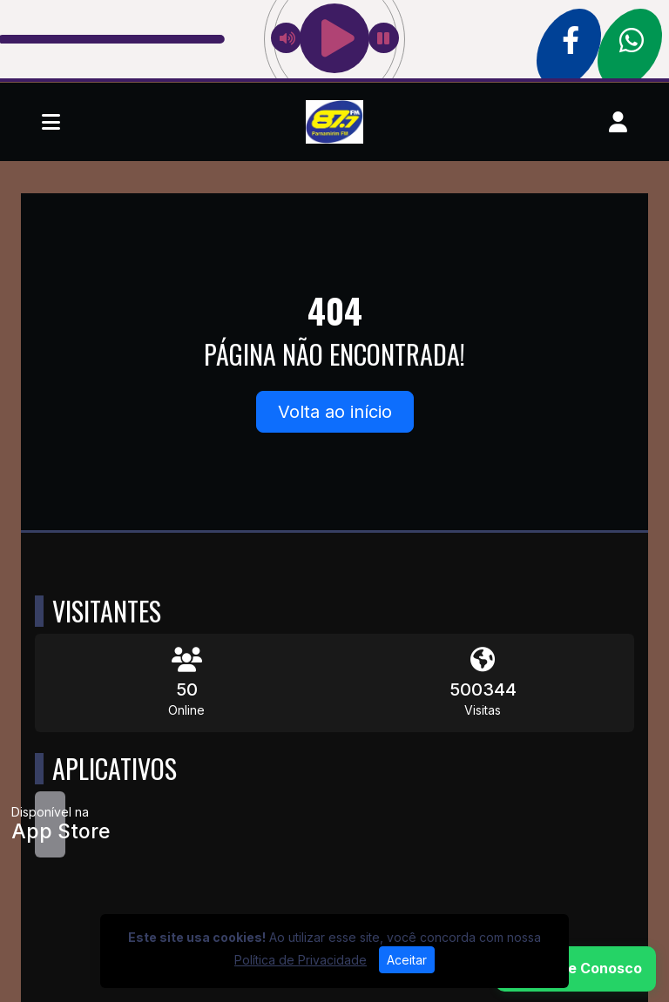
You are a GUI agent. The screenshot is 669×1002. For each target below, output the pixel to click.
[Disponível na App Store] (50, 824)
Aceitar (407, 959)
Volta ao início (335, 411)
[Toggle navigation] (51, 122)
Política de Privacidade (300, 959)
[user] (618, 122)
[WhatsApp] (576, 969)
